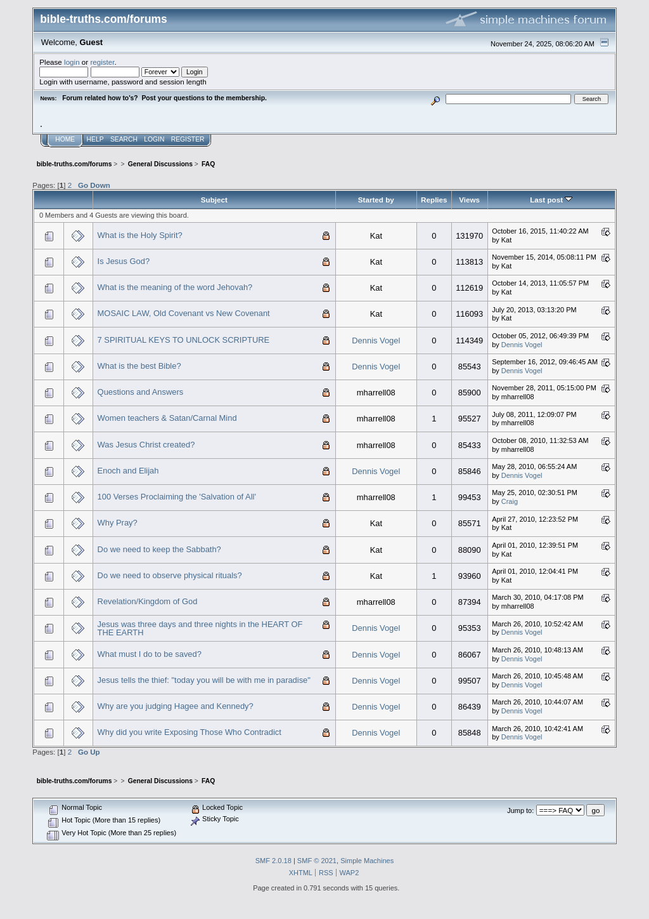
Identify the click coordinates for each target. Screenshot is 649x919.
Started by (376, 199)
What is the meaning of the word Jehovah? (175, 287)
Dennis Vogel (376, 340)
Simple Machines (367, 860)
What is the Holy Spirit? (140, 235)
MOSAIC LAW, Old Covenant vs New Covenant (184, 313)
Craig (509, 501)
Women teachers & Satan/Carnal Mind (167, 418)
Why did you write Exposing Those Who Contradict (189, 732)
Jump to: (520, 810)
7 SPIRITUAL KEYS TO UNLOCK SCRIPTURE (184, 340)
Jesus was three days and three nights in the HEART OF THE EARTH (200, 628)
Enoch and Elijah (128, 470)
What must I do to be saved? (150, 654)
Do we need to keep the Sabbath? (159, 549)
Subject (214, 199)
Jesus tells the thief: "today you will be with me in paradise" (204, 680)
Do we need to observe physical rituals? (170, 575)
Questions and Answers (141, 392)
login (72, 62)
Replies (434, 199)
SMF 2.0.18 (273, 860)
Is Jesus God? (124, 261)
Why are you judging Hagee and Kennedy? (176, 706)
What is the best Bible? (139, 366)
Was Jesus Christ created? (146, 444)
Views (469, 199)
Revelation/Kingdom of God (148, 601)
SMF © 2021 (317, 860)
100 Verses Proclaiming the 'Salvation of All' (177, 496)
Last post (551, 199)
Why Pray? (118, 522)
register (102, 62)
